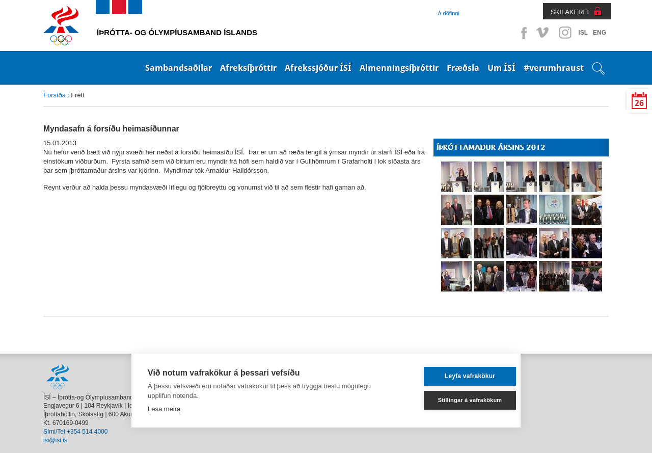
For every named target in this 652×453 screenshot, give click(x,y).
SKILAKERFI (570, 12)
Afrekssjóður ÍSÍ (318, 68)
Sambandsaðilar (178, 68)
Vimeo (543, 32)
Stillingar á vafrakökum (455, 400)
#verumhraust (554, 68)
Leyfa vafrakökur (455, 376)
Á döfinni (448, 13)
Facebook (522, 32)
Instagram (565, 32)
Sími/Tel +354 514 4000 (75, 431)
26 (639, 103)
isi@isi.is (55, 440)
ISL (583, 32)
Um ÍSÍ (501, 68)
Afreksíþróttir (248, 68)
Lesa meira (164, 409)
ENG (599, 32)
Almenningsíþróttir (399, 68)
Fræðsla (463, 68)
